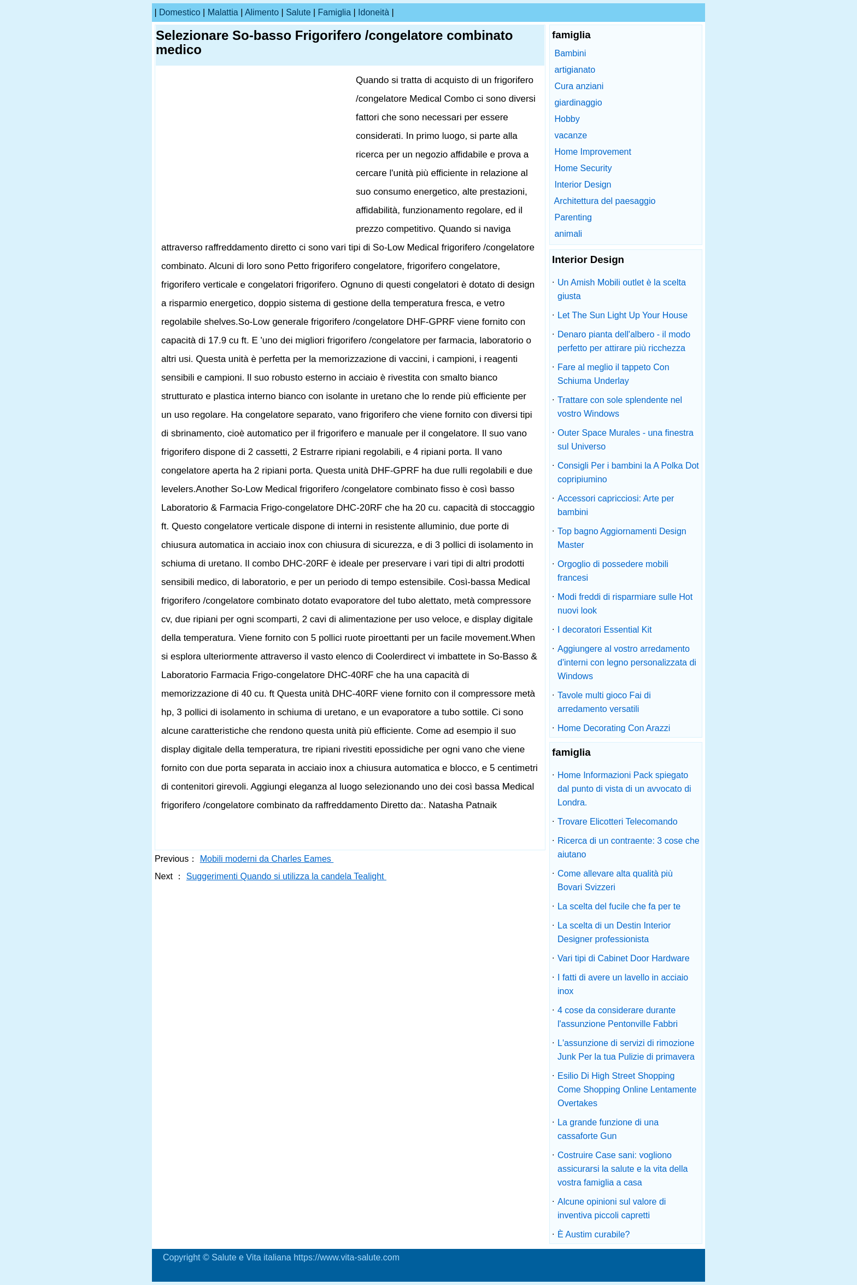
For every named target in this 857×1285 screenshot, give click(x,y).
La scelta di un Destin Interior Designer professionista (614, 932)
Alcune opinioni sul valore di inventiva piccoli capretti (611, 1208)
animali (568, 233)
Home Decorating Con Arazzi (613, 728)
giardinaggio (578, 102)
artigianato (574, 69)
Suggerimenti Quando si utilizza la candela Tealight (286, 876)
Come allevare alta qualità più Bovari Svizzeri (615, 880)
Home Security (583, 168)
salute (298, 12)
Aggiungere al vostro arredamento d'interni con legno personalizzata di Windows (626, 662)
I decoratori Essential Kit (604, 629)
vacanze (570, 135)
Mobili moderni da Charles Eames (267, 858)
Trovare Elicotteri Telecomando (617, 821)
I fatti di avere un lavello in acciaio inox (622, 984)
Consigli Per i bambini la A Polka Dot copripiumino (628, 472)
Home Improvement (592, 151)
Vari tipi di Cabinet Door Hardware (623, 958)
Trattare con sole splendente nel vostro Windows (619, 406)
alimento (262, 12)
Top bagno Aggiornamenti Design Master (621, 538)
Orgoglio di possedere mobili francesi (612, 570)
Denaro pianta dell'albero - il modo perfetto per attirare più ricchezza (623, 341)
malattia (223, 12)
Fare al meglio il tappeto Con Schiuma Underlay (613, 374)
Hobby (566, 119)
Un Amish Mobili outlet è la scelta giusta (621, 289)
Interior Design (582, 184)
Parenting (573, 217)
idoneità (373, 12)
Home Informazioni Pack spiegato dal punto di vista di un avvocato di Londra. (624, 788)
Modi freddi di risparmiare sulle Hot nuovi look (624, 603)
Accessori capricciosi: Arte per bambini (615, 505)
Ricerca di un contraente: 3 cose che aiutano (628, 847)
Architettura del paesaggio (605, 201)
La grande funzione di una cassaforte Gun (608, 1129)
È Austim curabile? (593, 1234)
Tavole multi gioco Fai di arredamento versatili (604, 702)
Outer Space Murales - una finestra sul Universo (625, 439)
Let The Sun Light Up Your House (622, 315)
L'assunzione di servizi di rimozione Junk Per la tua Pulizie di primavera (626, 1049)
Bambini (570, 53)
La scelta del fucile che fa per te (618, 906)
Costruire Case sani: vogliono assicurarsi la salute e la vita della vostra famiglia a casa (622, 1168)
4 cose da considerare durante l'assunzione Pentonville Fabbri (617, 1017)
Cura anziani (578, 86)
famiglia (334, 12)
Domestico (180, 12)
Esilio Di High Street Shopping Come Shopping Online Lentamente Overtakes (626, 1089)
